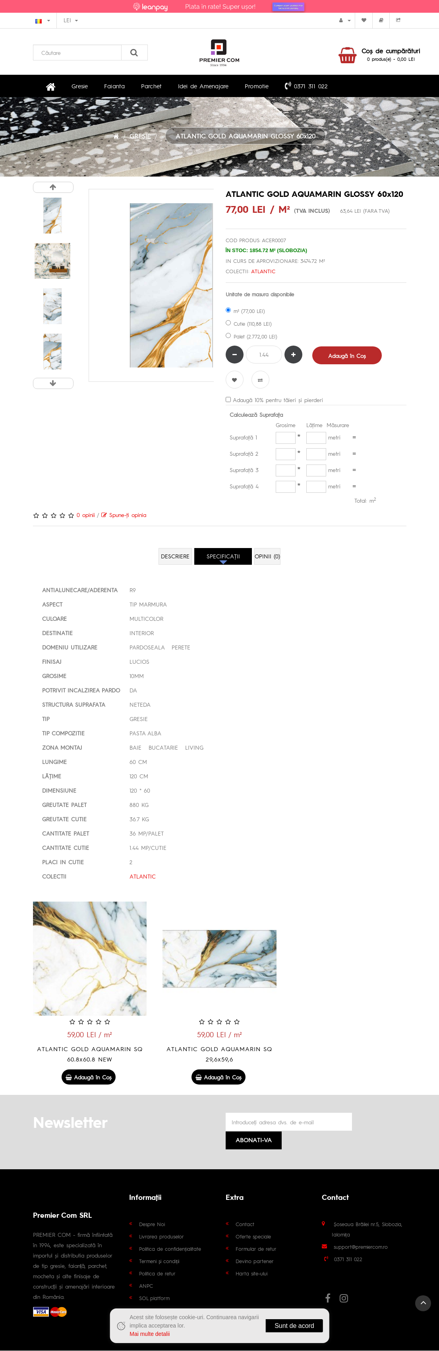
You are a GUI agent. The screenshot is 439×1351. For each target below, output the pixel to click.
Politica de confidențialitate (170, 1249)
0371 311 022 (290, 86)
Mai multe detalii (150, 1334)
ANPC (146, 1286)
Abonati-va (254, 1140)
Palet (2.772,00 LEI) (251, 337)
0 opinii (86, 515)
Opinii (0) (267, 557)
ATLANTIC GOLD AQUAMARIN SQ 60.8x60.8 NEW (90, 1055)
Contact (245, 1224)
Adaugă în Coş (347, 356)
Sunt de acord (294, 1325)
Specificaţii (223, 557)
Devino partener (255, 1261)
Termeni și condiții (159, 1261)
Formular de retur (256, 1249)
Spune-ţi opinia (123, 515)
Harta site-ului (251, 1273)
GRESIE (140, 137)
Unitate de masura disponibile (260, 295)
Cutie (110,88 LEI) (249, 324)
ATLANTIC (263, 272)
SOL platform (154, 1298)
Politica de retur (157, 1273)
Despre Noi (152, 1224)
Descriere (175, 557)
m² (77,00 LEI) (245, 312)
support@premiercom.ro (361, 1247)
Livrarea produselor (161, 1236)
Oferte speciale (253, 1236)
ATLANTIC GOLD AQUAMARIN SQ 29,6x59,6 (219, 1055)
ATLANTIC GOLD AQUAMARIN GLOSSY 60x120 (245, 137)
